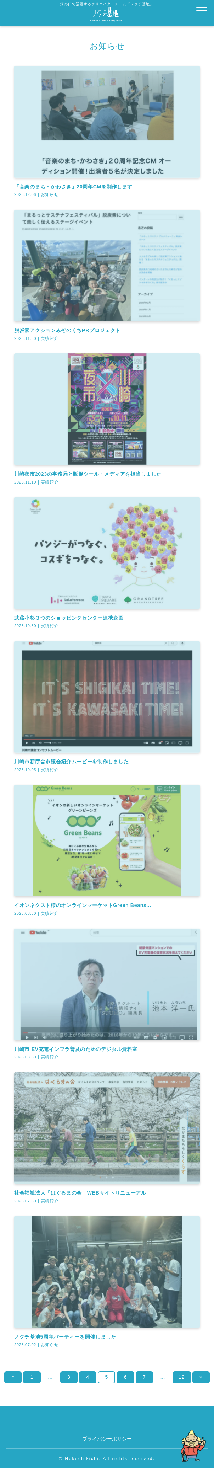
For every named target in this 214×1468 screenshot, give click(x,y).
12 (182, 1377)
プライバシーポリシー (107, 1439)
